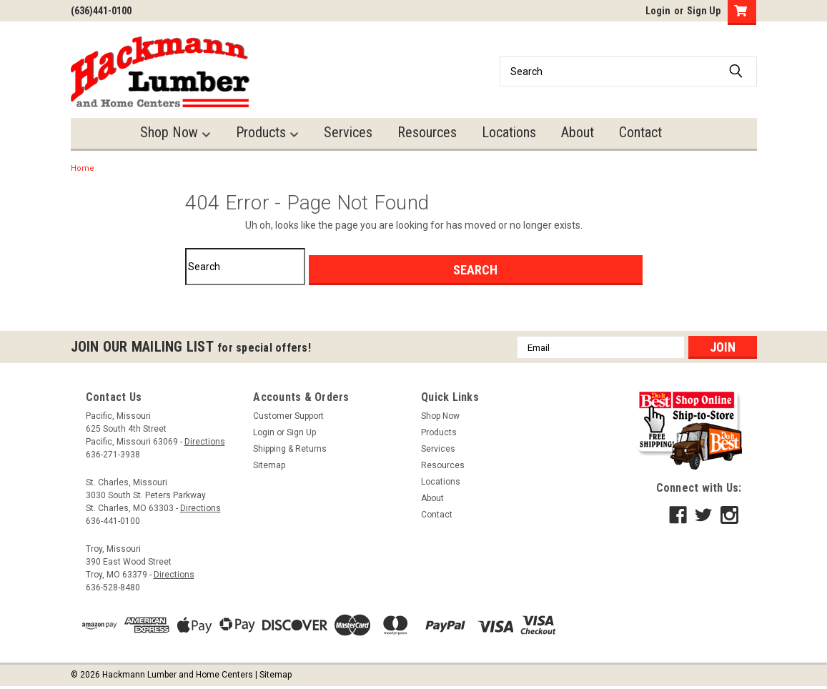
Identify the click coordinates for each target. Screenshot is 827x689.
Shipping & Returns (290, 449)
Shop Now (175, 133)
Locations (509, 132)
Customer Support (288, 416)
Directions (204, 442)
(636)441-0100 (101, 10)
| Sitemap (273, 675)
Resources (427, 132)
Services (348, 132)
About (577, 132)
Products (267, 133)
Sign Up (703, 10)
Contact (640, 132)
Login (657, 10)
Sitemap (269, 465)
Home (82, 168)
